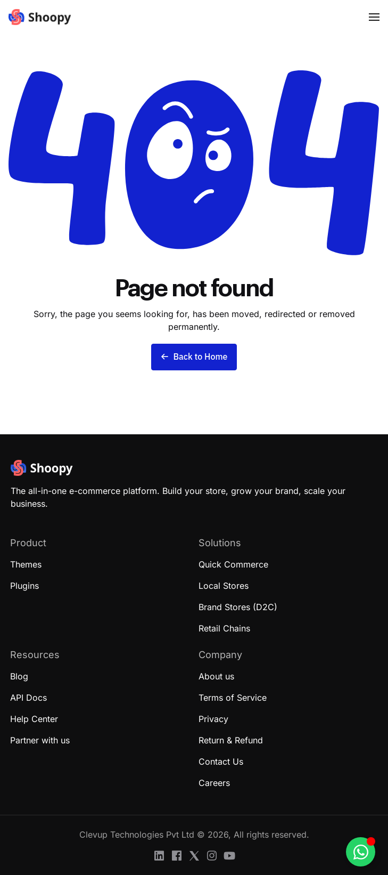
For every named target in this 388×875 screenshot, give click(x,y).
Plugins (24, 585)
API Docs (28, 697)
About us (216, 676)
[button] (374, 17)
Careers (214, 782)
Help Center (34, 719)
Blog (19, 676)
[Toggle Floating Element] (360, 851)
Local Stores (224, 585)
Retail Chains (224, 628)
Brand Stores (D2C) (238, 607)
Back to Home (193, 357)
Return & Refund (231, 740)
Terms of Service (233, 697)
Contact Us (221, 761)
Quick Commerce (233, 564)
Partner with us (40, 740)
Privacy (213, 719)
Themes (26, 564)
